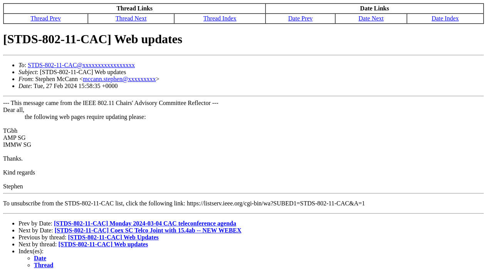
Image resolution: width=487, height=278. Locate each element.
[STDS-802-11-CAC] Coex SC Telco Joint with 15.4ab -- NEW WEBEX (148, 230)
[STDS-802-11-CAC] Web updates (103, 244)
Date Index (445, 18)
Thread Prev (45, 18)
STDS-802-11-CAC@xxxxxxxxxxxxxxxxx (81, 65)
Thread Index (220, 18)
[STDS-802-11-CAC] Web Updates (113, 237)
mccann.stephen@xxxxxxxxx (119, 79)
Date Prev (300, 18)
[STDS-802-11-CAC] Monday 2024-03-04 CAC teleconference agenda (145, 223)
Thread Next (131, 18)
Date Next (370, 18)
